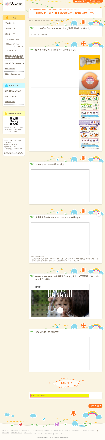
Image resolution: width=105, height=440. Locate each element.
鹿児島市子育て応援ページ (14, 63)
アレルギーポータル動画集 (39, 34)
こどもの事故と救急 (12, 39)
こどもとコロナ (28, 432)
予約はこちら (10, 23)
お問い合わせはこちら (13, 153)
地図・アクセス (10, 96)
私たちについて (38, 433)
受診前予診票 (10, 69)
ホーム (31, 20)
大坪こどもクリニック (13, 91)
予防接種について (11, 28)
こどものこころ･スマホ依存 (14, 46)
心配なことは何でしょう (13, 44)
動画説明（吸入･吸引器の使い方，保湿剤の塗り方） (14, 57)
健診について (10, 34)
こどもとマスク (10, 50)
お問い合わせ (10, 102)
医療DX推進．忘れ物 (12, 74)
